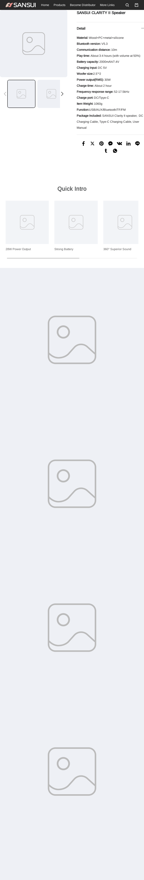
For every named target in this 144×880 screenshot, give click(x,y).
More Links (107, 5)
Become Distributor (82, 5)
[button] (5, 94)
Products (59, 5)
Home (45, 5)
